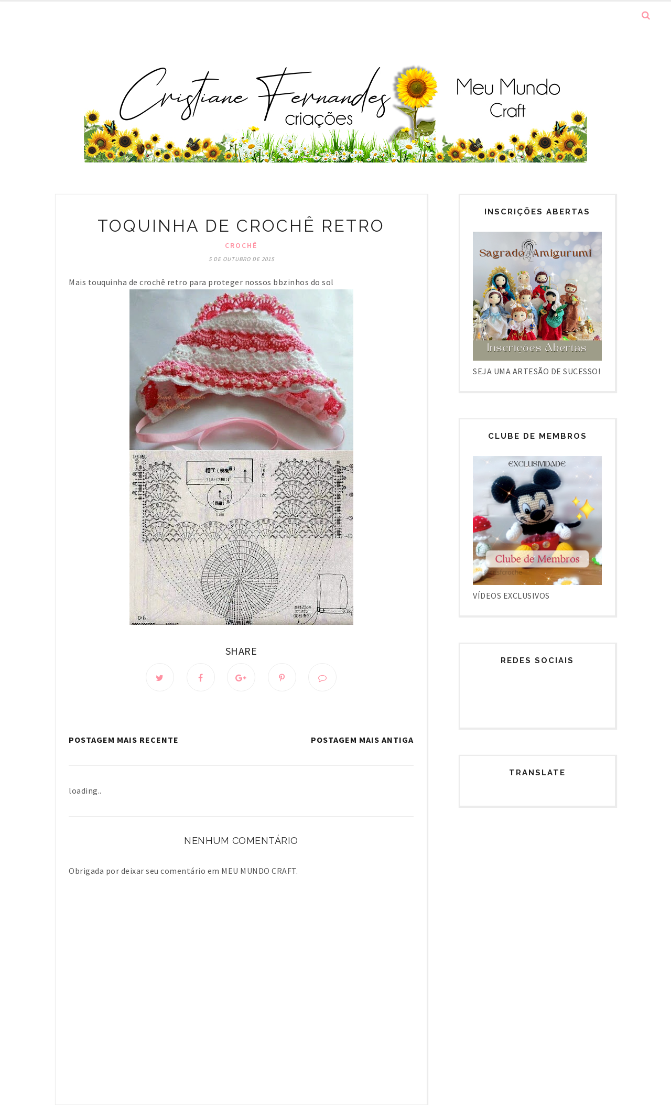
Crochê (241, 245)
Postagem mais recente (124, 739)
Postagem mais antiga (362, 739)
